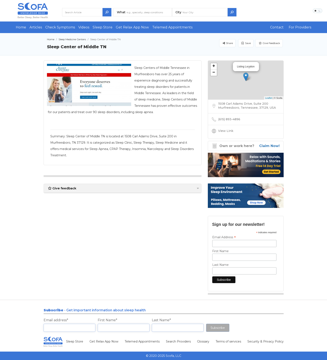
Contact (277, 27)
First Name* (107, 320)
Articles (35, 27)
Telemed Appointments (172, 27)
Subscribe (218, 328)
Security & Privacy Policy (265, 341)
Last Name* (161, 320)
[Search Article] (82, 12)
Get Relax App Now (132, 27)
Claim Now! (269, 146)
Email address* (56, 320)
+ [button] (213, 66)
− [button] (213, 73)
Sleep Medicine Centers (72, 39)
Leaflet (268, 98)
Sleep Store (102, 27)
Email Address (224, 237)
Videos (83, 27)
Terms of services (228, 341)
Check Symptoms (60, 27)
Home (21, 27)
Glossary (203, 341)
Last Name (220, 265)
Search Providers (178, 341)
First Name (220, 251)
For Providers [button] (300, 27)
